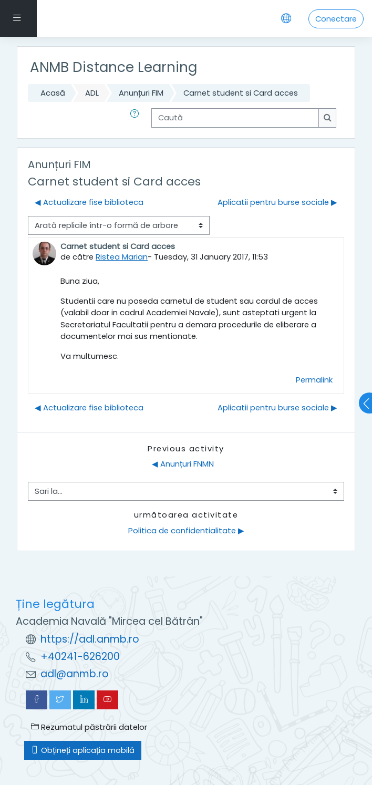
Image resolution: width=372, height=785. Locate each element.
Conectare (336, 18)
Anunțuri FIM (141, 92)
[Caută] (235, 117)
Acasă (52, 92)
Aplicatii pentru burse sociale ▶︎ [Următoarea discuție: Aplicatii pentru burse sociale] (277, 202)
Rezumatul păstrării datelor (89, 726)
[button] (136, 117)
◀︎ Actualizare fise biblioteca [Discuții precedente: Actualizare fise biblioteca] (89, 202)
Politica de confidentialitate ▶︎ (186, 530)
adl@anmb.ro (74, 674)
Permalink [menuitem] (314, 379)
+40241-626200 (80, 656)
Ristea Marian (122, 256)
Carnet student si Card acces (240, 92)
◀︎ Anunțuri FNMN (183, 463)
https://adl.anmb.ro (89, 639)
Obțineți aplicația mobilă (83, 750)
